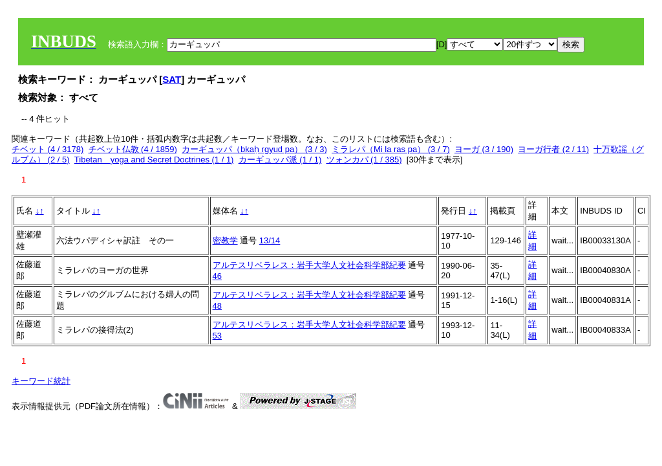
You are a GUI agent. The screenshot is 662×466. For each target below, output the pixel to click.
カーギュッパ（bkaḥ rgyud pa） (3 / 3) (254, 149)
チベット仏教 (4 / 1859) (133, 149)
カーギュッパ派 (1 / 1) (280, 159)
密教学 (225, 240)
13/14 (270, 240)
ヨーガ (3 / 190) (483, 149)
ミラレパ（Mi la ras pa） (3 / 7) (391, 149)
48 (217, 306)
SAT (171, 79)
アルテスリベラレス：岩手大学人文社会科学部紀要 (309, 265)
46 (217, 276)
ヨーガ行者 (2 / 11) (553, 149)
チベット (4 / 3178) (47, 149)
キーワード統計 (41, 381)
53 (217, 335)
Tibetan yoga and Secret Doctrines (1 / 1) (154, 159)
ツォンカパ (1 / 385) (364, 159)
